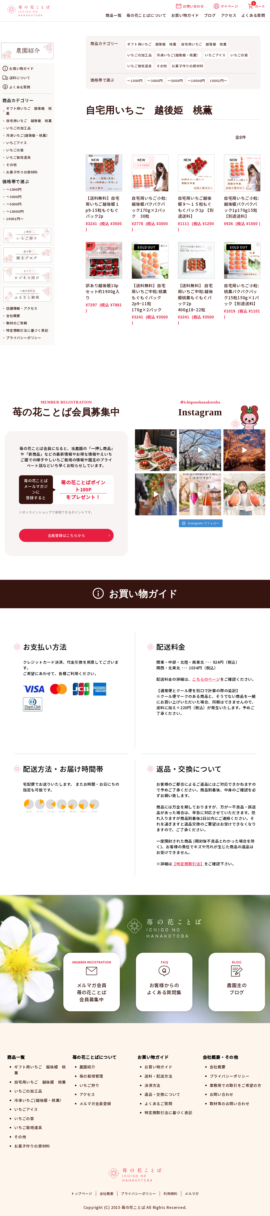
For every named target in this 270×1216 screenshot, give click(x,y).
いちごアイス (16, 142)
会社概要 (13, 315)
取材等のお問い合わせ (230, 1103)
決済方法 (152, 1085)
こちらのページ (206, 679)
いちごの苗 (15, 150)
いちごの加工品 (18, 128)
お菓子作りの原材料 (22, 172)
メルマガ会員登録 (95, 1103)
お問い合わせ (190, 6)
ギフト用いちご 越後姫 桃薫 (151, 44)
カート (256, 6)
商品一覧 (113, 15)
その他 (11, 164)
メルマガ (192, 1192)
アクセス (229, 15)
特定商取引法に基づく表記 (27, 330)
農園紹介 (87, 1067)
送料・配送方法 (158, 1076)
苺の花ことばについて (146, 15)
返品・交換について (162, 1094)
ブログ (210, 15)
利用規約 (170, 1192)
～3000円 (14, 196)
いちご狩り (89, 1085)
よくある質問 (253, 15)
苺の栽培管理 (91, 1076)
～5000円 (14, 204)
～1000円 (14, 189)
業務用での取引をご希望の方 (235, 1085)
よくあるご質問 (158, 1103)
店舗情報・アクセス (21, 308)
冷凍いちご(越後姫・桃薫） (28, 135)
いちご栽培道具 (18, 157)
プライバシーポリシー (23, 337)
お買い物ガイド (185, 15)
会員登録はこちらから (66, 535)
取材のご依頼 (16, 323)
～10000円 (15, 211)
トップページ (81, 1192)
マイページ (226, 6)
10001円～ (15, 218)
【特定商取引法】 (188, 864)
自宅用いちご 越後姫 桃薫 (29, 120)
